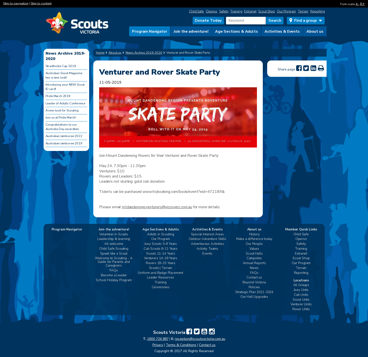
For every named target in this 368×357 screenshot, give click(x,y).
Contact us (254, 277)
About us (314, 31)
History (254, 234)
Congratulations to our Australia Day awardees (62, 126)
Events (207, 254)
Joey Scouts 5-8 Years (160, 244)
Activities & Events (282, 31)
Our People (254, 244)
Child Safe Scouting (113, 249)
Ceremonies (161, 287)
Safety (223, 11)
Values (254, 249)
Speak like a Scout (113, 254)
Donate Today (208, 20)
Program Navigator (149, 31)
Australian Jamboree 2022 (64, 136)
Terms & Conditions (181, 345)
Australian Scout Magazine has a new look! (64, 75)
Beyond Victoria (254, 282)
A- (357, 4)
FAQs (114, 270)
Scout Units (301, 300)
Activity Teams (207, 249)
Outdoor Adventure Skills (207, 239)
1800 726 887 (158, 339)
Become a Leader (114, 275)
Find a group (305, 20)
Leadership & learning (113, 239)
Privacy (157, 345)
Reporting (317, 11)
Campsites (254, 258)
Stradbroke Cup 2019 (61, 66)
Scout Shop (266, 11)
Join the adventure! (191, 31)
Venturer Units (301, 304)
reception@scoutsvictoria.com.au (200, 339)
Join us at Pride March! (61, 117)
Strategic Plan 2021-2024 (254, 292)
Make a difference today (254, 239)
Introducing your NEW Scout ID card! (65, 86)
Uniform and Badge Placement (160, 273)
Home (100, 52)
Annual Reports (254, 263)
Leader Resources (160, 277)
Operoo (211, 11)
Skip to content (41, 3)
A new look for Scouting (62, 110)
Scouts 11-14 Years (160, 254)
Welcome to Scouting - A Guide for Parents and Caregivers (113, 262)
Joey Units (301, 290)
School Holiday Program (114, 280)
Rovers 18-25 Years (160, 263)
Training (236, 11)
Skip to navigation (15, 3)
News (254, 268)
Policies (254, 287)
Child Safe (196, 11)
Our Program (286, 11)
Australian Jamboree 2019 (64, 143)
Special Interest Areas (207, 234)
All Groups (301, 285)
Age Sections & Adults (236, 31)
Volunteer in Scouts (113, 234)
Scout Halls (254, 254)
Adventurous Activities (207, 244)
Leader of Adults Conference (65, 103)
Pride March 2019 (58, 96)
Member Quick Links (301, 229)
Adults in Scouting (160, 234)
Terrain (303, 11)
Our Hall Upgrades (254, 297)
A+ (362, 3)
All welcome (113, 244)
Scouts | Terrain (160, 268)
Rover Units (301, 309)
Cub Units (301, 295)
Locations (301, 280)
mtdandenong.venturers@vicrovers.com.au (157, 207)
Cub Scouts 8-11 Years (161, 249)
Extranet (250, 11)
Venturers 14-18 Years (160, 258)
